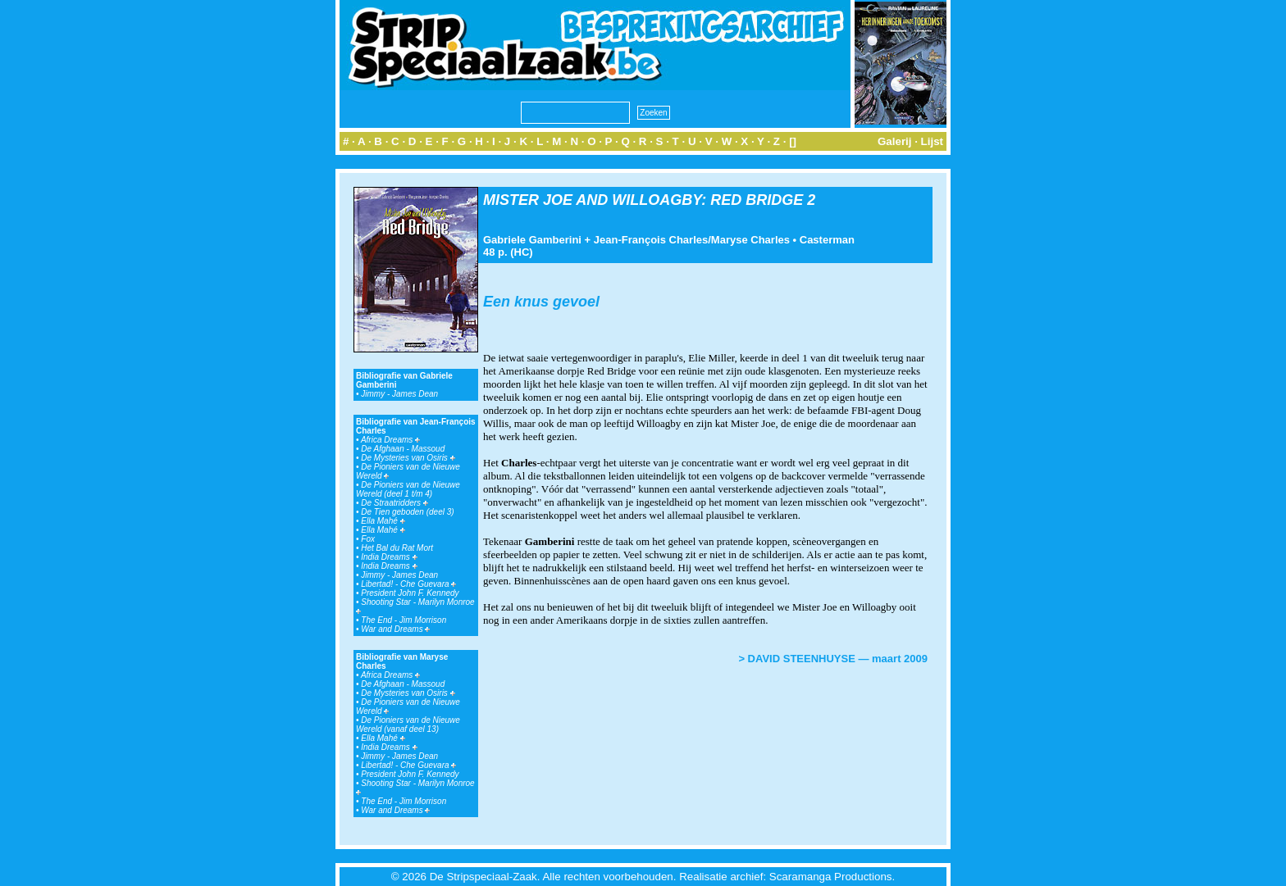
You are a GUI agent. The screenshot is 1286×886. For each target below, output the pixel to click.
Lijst (932, 141)
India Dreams (389, 556)
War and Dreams (395, 629)
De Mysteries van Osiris (407, 457)
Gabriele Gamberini (532, 240)
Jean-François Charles (651, 240)
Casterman (827, 240)
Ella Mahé (382, 520)
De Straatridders (394, 502)
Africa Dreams (390, 439)
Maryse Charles (750, 240)
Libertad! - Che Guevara (408, 583)
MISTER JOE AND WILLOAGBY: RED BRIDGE (643, 200)
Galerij (895, 141)
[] (792, 141)
